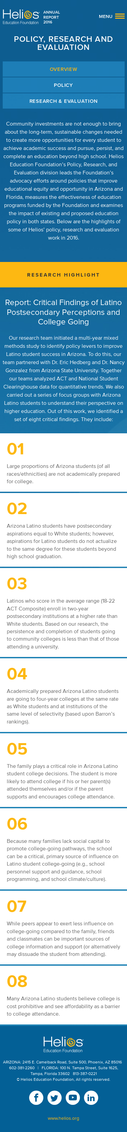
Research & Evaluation (63, 101)
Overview (64, 69)
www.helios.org (63, 1118)
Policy (63, 85)
